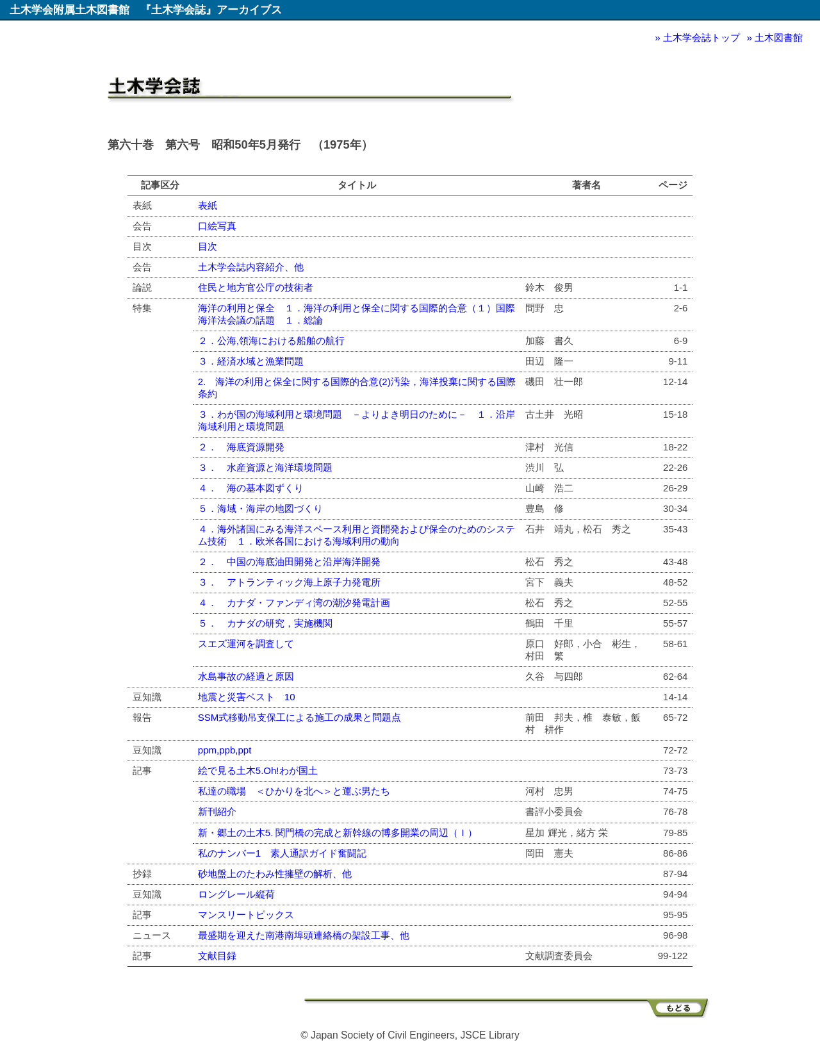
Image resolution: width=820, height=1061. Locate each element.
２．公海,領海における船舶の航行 (271, 340)
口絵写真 (217, 225)
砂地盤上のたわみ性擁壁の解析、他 (275, 873)
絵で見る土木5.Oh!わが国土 (258, 770)
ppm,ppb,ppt (225, 749)
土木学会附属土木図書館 (69, 9)
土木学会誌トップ (701, 37)
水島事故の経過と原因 (246, 676)
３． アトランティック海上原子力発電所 (289, 582)
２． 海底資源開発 (241, 446)
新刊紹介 (217, 811)
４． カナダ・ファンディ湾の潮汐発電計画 (294, 602)
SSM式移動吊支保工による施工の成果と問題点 (300, 717)
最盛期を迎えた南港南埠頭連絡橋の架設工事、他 (303, 935)
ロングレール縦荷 (236, 894)
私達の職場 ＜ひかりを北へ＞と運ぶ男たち (294, 790)
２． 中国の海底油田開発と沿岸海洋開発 (289, 561)
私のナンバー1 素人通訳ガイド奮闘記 (282, 853)
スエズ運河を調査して (246, 643)
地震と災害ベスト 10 (246, 696)
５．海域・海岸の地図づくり (260, 508)
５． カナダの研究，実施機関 (265, 623)
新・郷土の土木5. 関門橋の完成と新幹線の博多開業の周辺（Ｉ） (338, 832)
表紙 (207, 205)
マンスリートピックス (246, 914)
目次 (207, 246)
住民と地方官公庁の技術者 (255, 287)
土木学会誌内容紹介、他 (251, 266)
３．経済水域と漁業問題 (251, 361)
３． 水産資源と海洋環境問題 (265, 467)
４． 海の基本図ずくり (251, 487)
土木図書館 (779, 37)
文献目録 (217, 955)
